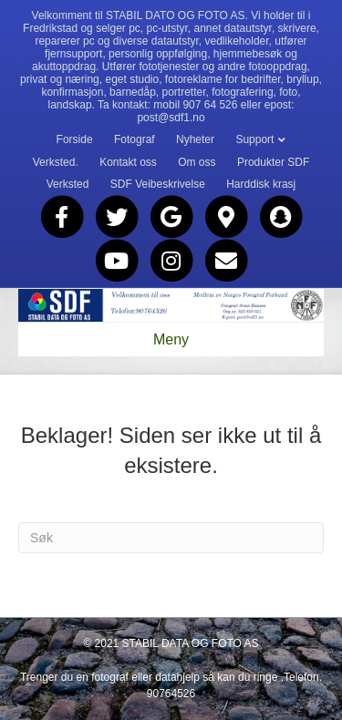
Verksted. (55, 162)
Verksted (68, 184)
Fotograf (134, 139)
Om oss (196, 162)
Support (254, 139)
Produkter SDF (273, 162)
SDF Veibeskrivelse (157, 184)
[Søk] (171, 537)
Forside (75, 139)
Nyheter (195, 139)
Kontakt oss (128, 162)
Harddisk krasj (260, 184)
